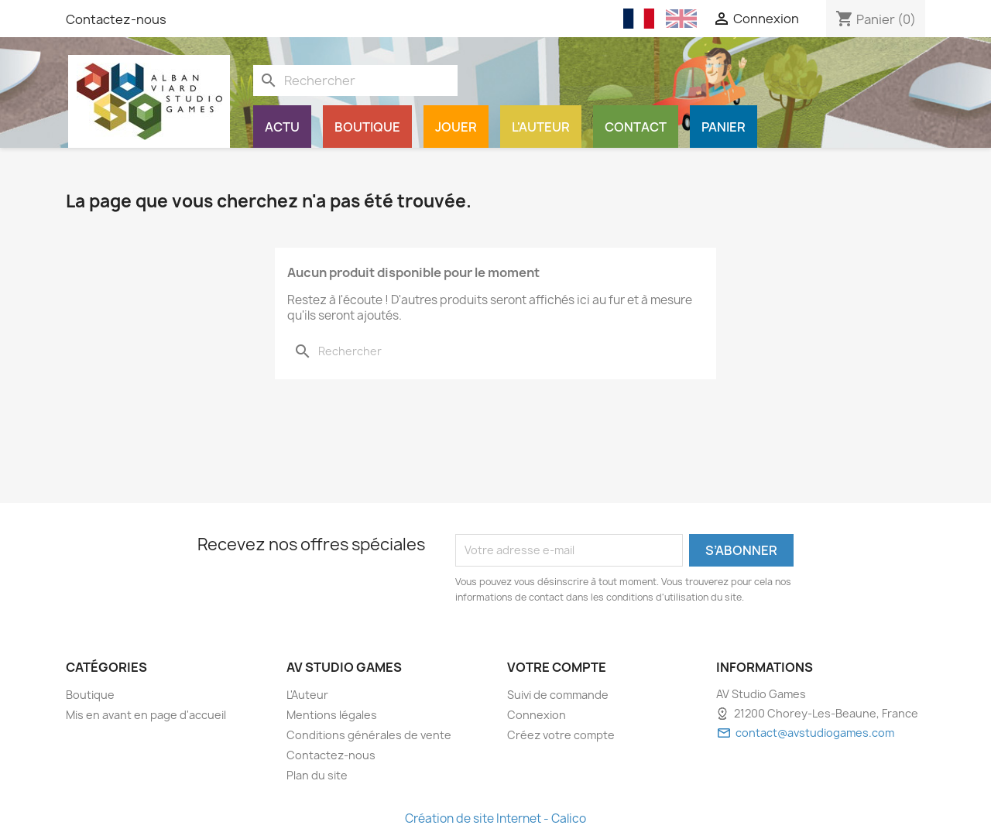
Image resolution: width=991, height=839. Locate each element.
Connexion (536, 714)
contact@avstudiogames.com (815, 732)
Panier (723, 126)
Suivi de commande (558, 694)
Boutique (367, 126)
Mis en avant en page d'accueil (146, 714)
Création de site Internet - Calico (495, 818)
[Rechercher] (355, 80)
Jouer (456, 126)
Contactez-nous (116, 19)
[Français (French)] (638, 19)
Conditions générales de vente (368, 735)
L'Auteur (541, 126)
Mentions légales (331, 714)
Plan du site (317, 775)
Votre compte (556, 667)
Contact (636, 126)
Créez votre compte (561, 735)
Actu (282, 126)
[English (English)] (681, 18)
